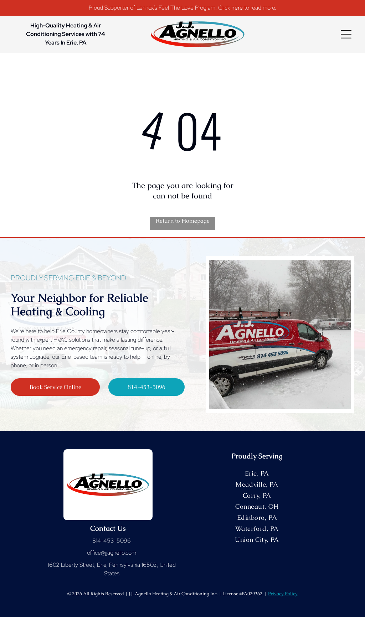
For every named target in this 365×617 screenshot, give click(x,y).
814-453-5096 (111, 540)
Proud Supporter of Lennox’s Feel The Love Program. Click (159, 7)
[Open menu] (346, 34)
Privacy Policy (283, 594)
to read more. (260, 7)
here (237, 7)
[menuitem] (257, 474)
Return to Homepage (183, 220)
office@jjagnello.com (111, 552)
